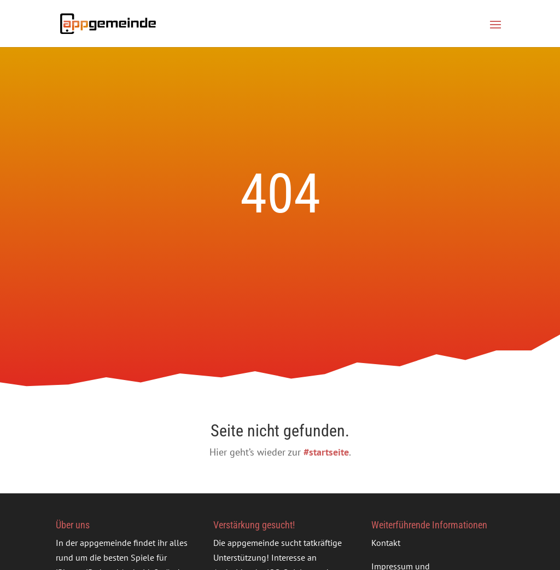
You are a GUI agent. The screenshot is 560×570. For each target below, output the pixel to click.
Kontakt (385, 542)
